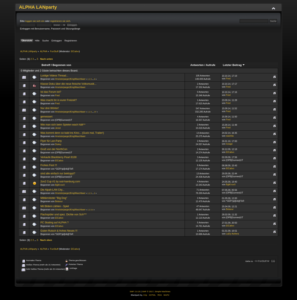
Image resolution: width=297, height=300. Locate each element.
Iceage (229, 144)
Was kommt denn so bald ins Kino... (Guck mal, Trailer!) (72, 132)
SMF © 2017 (148, 291)
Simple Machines (162, 291)
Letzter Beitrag (234, 65)
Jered (58, 128)
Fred (228, 78)
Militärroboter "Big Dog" (53, 198)
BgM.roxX (60, 185)
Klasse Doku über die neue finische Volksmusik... (68, 83)
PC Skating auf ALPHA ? (54, 222)
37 (95, 112)
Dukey (58, 144)
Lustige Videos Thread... (54, 75)
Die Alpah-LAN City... (52, 189)
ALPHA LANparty (38, 7)
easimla (230, 136)
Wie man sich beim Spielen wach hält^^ (62, 124)
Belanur (59, 201)
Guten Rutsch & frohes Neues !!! (59, 230)
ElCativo (75, 51)
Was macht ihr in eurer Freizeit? (58, 100)
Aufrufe (210, 65)
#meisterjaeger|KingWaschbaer (70, 79)
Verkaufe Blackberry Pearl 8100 (58, 157)
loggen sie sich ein (34, 21)
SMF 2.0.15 (135, 291)
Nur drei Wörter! (49, 108)
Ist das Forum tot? (50, 91)
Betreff (46, 65)
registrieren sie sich (60, 21)
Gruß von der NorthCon (53, 149)
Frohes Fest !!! (48, 165)
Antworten (197, 65)
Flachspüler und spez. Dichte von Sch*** (63, 214)
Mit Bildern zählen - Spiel (54, 206)
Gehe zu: (249, 261)
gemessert (46, 116)
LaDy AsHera (232, 233)
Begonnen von (61, 65)
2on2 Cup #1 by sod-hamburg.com (60, 181)
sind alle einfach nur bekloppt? (57, 173)
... (35, 59)
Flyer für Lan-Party (51, 140)
